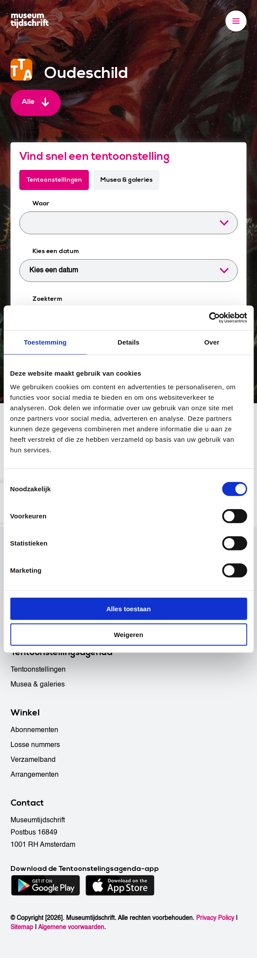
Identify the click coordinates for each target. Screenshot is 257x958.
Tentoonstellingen (54, 179)
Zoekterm (47, 299)
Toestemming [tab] (45, 341)
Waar (40, 203)
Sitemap (22, 927)
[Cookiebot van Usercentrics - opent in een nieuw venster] (208, 318)
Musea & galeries (126, 179)
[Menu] (235, 21)
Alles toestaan (128, 609)
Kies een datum (55, 251)
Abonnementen (34, 730)
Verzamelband (33, 759)
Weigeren (128, 634)
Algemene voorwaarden (71, 927)
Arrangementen (35, 774)
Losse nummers (35, 744)
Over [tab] (212, 341)
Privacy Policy (215, 918)
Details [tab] (129, 341)
